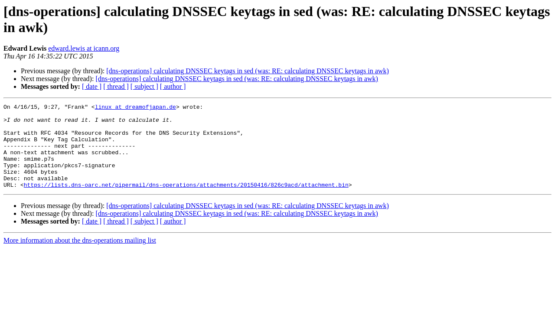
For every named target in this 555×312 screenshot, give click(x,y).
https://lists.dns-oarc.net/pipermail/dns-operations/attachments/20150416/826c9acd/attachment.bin (186, 201)
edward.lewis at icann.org (83, 48)
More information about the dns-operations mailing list (79, 257)
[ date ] (91, 86)
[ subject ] (144, 86)
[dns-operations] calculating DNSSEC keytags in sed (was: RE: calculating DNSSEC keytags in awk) (247, 71)
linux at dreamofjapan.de (135, 108)
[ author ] (173, 86)
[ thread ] (116, 86)
